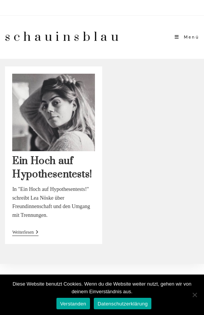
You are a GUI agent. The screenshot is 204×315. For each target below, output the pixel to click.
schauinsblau (63, 37)
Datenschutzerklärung (123, 304)
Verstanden (73, 304)
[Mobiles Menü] (187, 37)
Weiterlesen (25, 232)
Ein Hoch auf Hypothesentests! (52, 168)
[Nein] (194, 295)
